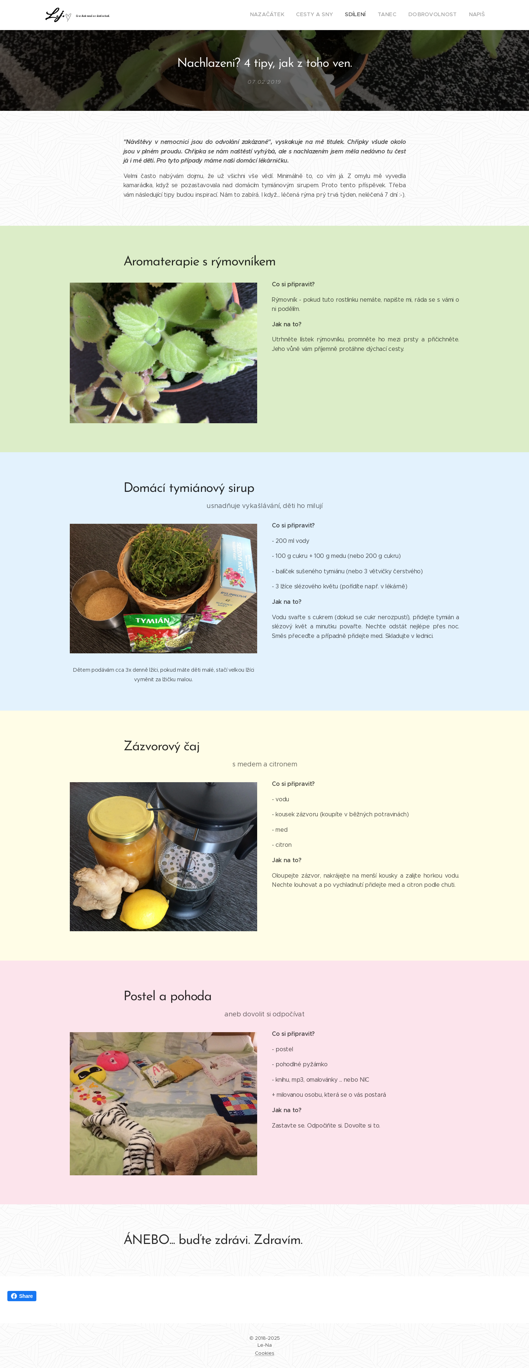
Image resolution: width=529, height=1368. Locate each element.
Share (22, 1296)
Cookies (264, 1353)
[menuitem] (428, 15)
